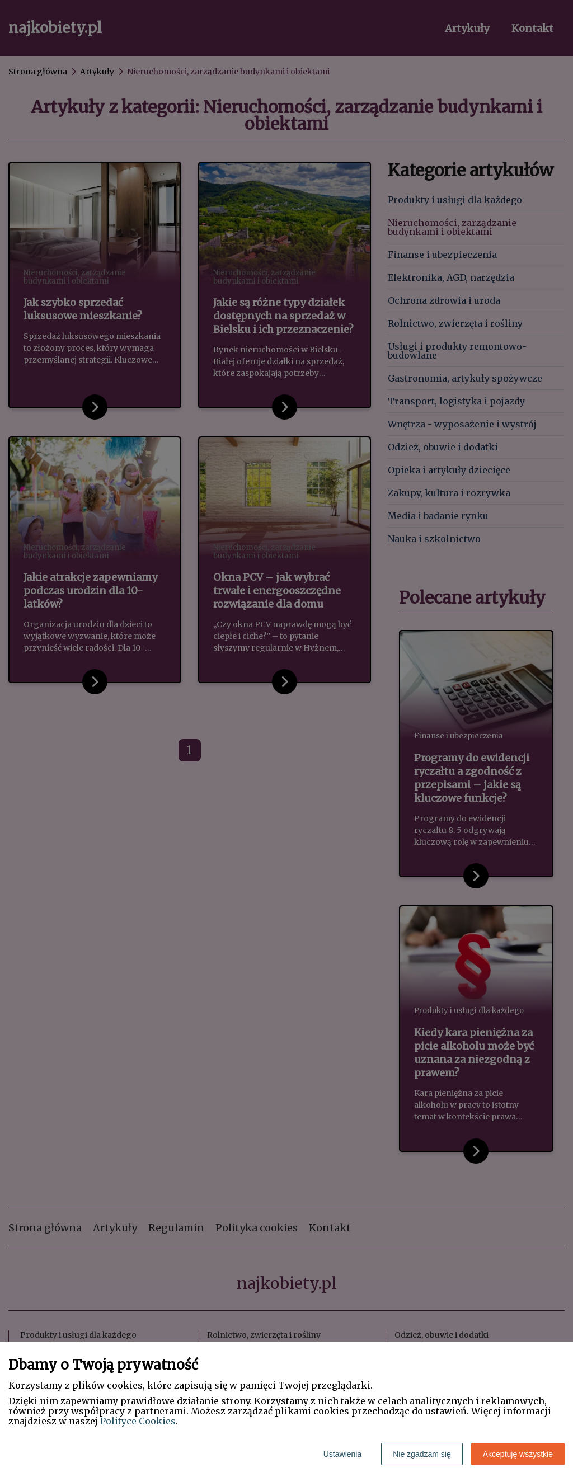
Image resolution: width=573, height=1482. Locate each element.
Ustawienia (342, 1454)
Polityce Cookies (138, 1421)
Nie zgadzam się (422, 1454)
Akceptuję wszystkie (518, 1454)
